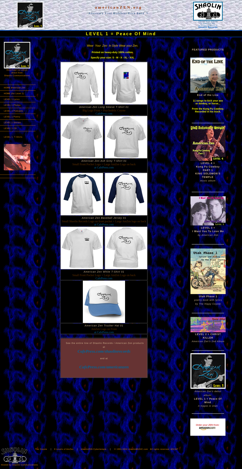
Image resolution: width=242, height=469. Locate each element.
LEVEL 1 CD (10, 128)
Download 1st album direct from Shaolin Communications (17, 59)
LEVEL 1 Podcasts (13, 111)
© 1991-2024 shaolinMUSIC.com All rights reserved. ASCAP (146, 449)
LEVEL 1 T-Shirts (13, 137)
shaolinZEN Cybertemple (93, 449)
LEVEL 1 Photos (12, 105)
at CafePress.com (104, 167)
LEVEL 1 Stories (12, 122)
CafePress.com (104, 113)
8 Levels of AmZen (64, 449)
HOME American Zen (15, 88)
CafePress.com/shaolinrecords (104, 351)
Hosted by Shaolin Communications (19, 465)
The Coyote (41, 449)
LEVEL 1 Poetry (12, 117)
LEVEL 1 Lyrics (12, 99)
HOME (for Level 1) (14, 93)
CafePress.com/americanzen (104, 367)
